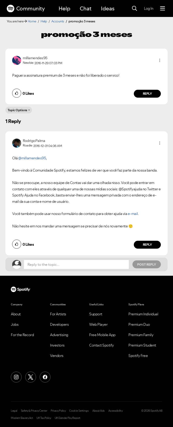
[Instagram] (16, 377)
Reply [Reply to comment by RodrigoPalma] (147, 244)
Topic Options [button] (17, 110)
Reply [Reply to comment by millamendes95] (147, 93)
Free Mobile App (102, 334)
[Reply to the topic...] (76, 264)
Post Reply (146, 264)
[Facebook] (45, 377)
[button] (159, 60)
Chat (85, 8)
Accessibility (115, 411)
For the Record (22, 334)
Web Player (98, 324)
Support (95, 313)
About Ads (98, 411)
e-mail (133, 213)
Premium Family (140, 334)
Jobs (14, 324)
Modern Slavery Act (22, 418)
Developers (59, 324)
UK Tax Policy (43, 418)
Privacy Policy (58, 411)
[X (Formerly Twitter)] (30, 377)
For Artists (58, 313)
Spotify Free (138, 355)
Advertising (59, 334)
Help (64, 8)
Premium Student (142, 345)
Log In (148, 8)
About (16, 313)
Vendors (57, 355)
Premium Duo (139, 324)
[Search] (134, 9)
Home (32, 21)
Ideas (107, 8)
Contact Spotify (101, 345)
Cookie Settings (79, 411)
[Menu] (162, 8)
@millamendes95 (32, 158)
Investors (57, 345)
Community (26, 8)
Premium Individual (143, 313)
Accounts (57, 21)
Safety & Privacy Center (34, 411)
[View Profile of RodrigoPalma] (34, 140)
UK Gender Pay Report (67, 418)
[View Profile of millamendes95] (35, 57)
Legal (14, 411)
